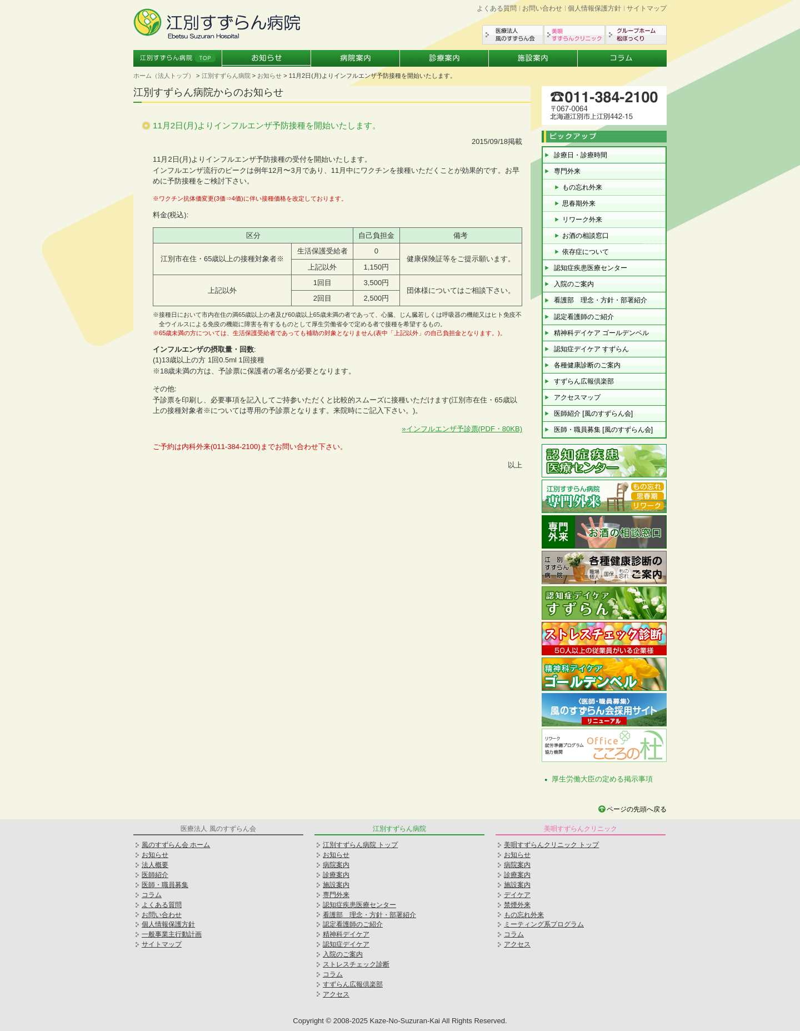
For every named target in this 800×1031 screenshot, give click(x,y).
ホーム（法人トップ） (163, 75)
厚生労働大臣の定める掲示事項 (602, 779)
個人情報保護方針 (594, 8)
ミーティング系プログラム (544, 924)
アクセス (336, 994)
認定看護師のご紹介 (584, 317)
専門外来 (567, 171)
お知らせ (266, 58)
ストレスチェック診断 (356, 964)
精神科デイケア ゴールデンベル (601, 333)
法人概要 (155, 865)
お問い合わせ (542, 8)
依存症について (585, 252)
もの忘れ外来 (582, 187)
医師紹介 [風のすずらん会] (593, 413)
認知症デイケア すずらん (591, 349)
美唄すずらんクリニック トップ (551, 845)
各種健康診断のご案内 (587, 365)
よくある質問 (497, 8)
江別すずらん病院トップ (177, 58)
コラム (622, 58)
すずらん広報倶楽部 (584, 381)
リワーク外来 (582, 219)
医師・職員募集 (165, 885)
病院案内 (355, 58)
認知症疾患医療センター (590, 268)
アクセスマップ (577, 397)
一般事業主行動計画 (172, 934)
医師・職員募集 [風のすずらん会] (603, 430)
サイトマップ (647, 8)
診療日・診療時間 (580, 155)
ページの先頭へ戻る (637, 809)
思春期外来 (579, 203)
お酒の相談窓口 (585, 236)
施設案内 (533, 58)
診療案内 (444, 58)
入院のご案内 (574, 284)
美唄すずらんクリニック (574, 34)
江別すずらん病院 (226, 75)
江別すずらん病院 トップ (360, 845)
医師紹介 (155, 875)
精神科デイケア (346, 934)
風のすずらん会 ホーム (176, 845)
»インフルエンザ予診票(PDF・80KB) (462, 429)
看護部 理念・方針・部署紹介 (600, 300)
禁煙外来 (517, 905)
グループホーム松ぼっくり (636, 34)
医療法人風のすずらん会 (512, 34)
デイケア (517, 895)
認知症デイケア (346, 944)
